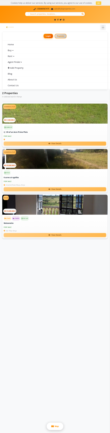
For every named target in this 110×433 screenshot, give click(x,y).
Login (48, 36)
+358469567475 (43, 9)
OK (98, 3)
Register (60, 36)
